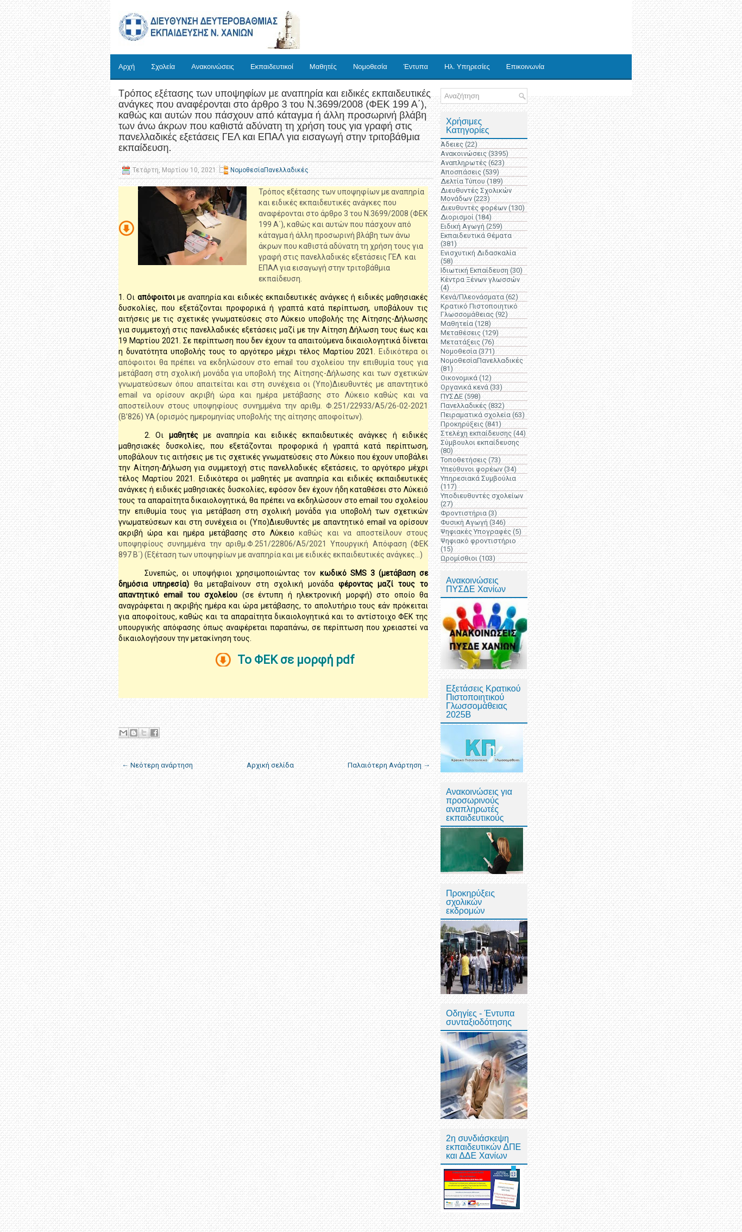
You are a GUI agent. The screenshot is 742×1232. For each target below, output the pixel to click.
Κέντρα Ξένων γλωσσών (480, 279)
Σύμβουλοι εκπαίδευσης (480, 442)
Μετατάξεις (460, 342)
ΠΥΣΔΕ (452, 396)
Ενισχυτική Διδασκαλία (478, 253)
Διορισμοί (457, 217)
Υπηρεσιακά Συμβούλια (478, 478)
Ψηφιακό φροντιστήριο (478, 541)
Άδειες (452, 144)
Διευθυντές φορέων (474, 208)
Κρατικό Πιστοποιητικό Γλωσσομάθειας (479, 310)
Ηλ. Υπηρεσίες (467, 66)
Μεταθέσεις (461, 333)
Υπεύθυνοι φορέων (471, 469)
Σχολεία (163, 66)
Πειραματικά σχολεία (476, 415)
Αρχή (126, 66)
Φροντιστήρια (464, 513)
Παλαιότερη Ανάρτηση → (389, 765)
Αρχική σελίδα (270, 765)
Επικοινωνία (525, 66)
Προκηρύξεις (462, 424)
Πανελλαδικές (464, 405)
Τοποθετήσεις (464, 460)
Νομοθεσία (370, 66)
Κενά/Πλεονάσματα (472, 297)
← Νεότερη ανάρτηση (157, 765)
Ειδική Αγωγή (463, 226)
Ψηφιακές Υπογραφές (476, 531)
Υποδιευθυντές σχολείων (482, 496)
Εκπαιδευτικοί (271, 66)
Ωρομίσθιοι (459, 558)
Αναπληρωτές (464, 163)
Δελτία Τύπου (463, 181)
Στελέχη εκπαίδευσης (476, 433)
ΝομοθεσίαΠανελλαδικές (269, 170)
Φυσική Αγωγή (464, 522)
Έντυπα (416, 66)
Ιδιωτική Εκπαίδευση (474, 270)
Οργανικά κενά (464, 387)
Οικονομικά (459, 378)
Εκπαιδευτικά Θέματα (476, 235)
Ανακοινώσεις (212, 66)
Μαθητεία (457, 323)
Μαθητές (323, 66)
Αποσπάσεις (461, 172)
